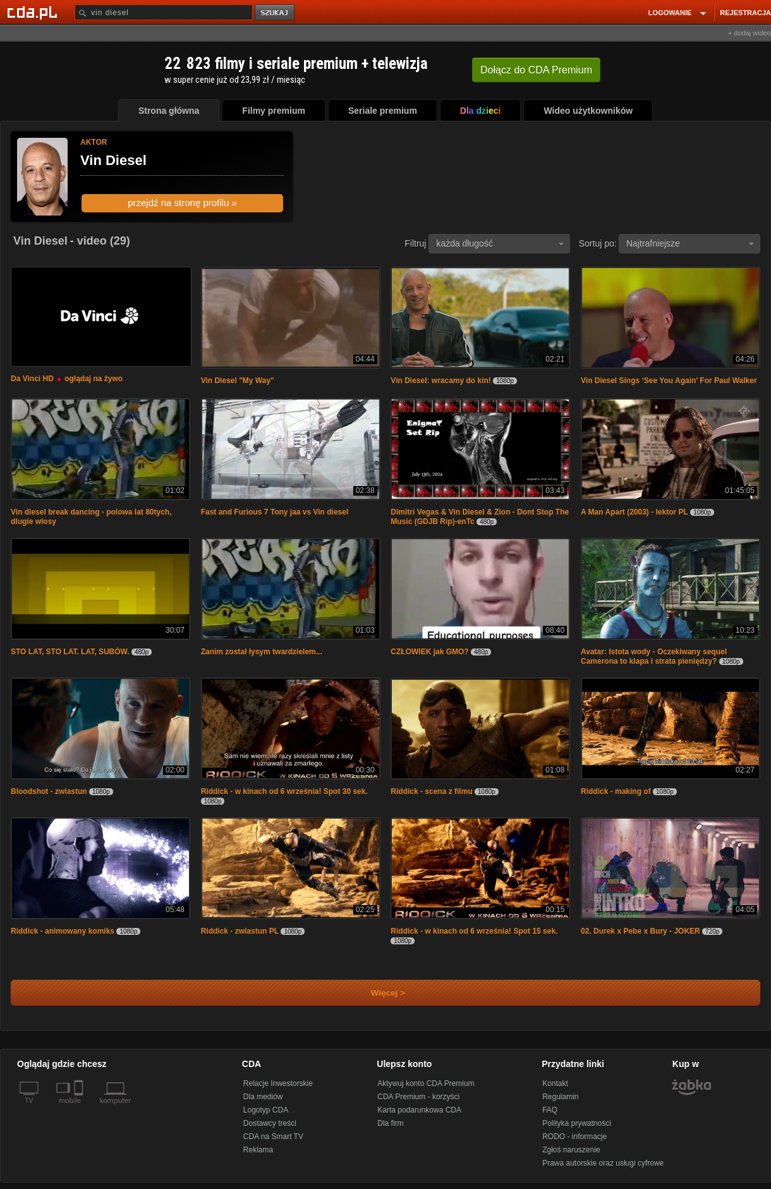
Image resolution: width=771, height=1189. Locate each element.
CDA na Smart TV (273, 1136)
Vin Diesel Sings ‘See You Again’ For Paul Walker (669, 380)
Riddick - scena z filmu (431, 791)
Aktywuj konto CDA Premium (425, 1083)
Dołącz (536, 69)
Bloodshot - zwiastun (49, 791)
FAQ (549, 1110)
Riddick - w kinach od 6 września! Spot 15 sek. (474, 931)
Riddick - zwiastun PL (240, 931)
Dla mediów (263, 1096)
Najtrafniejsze (690, 243)
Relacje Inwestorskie (278, 1083)
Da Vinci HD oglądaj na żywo (67, 378)
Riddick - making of (616, 791)
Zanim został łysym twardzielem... (261, 651)
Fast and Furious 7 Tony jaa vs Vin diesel (275, 512)
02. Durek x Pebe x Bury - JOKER (640, 931)
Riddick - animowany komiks (62, 931)
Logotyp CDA (265, 1110)
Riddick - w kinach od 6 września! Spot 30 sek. (284, 791)
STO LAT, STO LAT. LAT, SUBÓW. (70, 651)
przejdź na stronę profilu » (182, 202)
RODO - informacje (574, 1136)
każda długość (500, 243)
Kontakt (555, 1083)
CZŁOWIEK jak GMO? (429, 651)
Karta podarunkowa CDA (419, 1110)
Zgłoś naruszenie (571, 1149)
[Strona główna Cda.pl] (34, 12)
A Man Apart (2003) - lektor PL (634, 512)
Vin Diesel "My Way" (237, 380)
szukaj (275, 12)
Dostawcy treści (269, 1123)
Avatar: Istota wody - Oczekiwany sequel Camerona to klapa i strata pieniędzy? (654, 656)
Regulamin (560, 1096)
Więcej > (377, 992)
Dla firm (390, 1123)
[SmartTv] (80, 1108)
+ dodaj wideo (749, 33)
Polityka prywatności (576, 1123)
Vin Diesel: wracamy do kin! (441, 380)
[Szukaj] (164, 12)
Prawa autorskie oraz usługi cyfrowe (603, 1163)
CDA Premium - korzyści (418, 1096)
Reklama (258, 1149)
